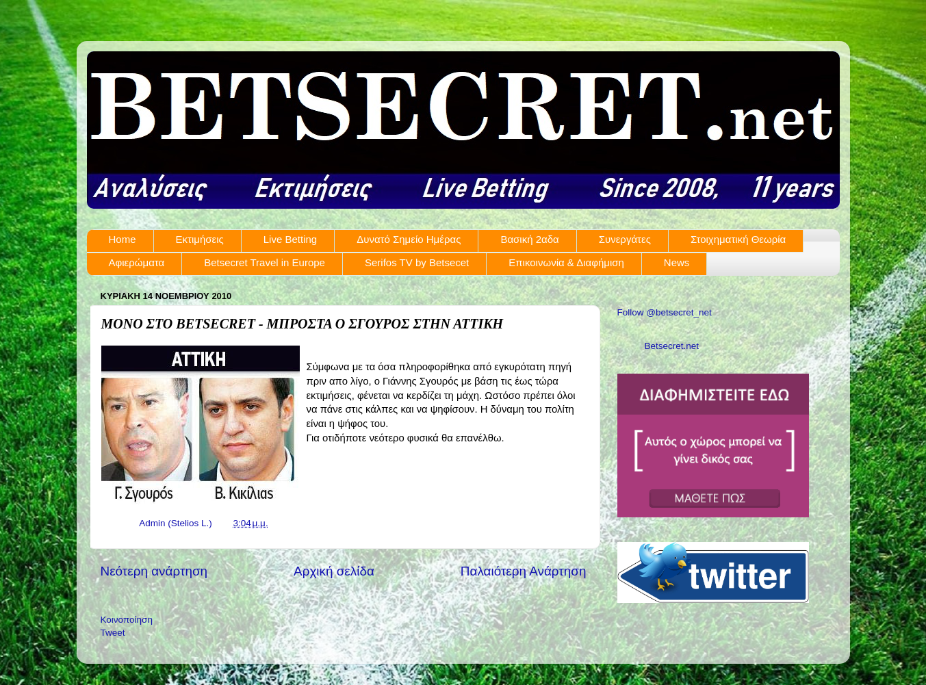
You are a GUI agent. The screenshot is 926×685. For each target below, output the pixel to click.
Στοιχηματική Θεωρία (738, 239)
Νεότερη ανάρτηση (154, 571)
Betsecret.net (672, 346)
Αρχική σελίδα (334, 571)
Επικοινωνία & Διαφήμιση (566, 262)
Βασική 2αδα (529, 239)
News (677, 262)
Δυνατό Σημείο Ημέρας (409, 239)
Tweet (113, 633)
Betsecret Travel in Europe (264, 262)
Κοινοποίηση (127, 620)
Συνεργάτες (625, 239)
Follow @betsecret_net (664, 312)
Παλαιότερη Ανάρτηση (524, 571)
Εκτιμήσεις (200, 239)
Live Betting (290, 239)
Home (122, 239)
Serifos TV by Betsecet (417, 262)
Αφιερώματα (137, 262)
